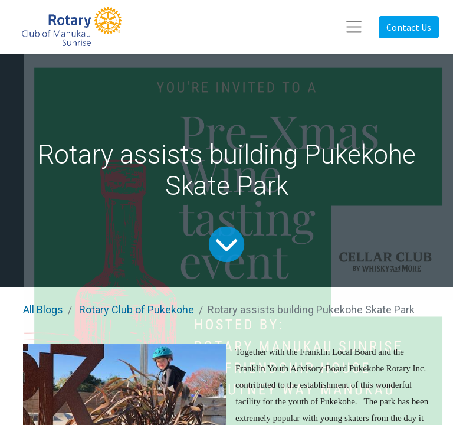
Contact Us (408, 27)
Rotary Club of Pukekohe (136, 309)
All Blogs (43, 309)
